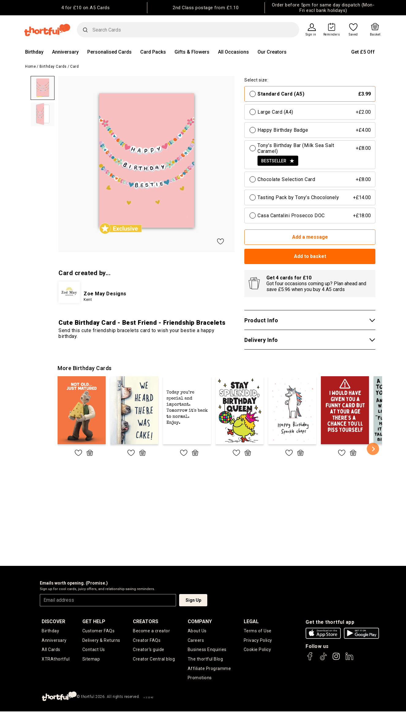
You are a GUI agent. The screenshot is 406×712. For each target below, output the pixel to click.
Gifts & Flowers (192, 52)
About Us (197, 630)
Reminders (331, 34)
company (200, 621)
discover (53, 621)
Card (74, 66)
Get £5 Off (363, 52)
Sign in (311, 34)
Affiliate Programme (209, 668)
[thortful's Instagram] (336, 659)
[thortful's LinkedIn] (349, 659)
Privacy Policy (258, 640)
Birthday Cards (53, 66)
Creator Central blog (154, 659)
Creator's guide (148, 649)
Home (30, 66)
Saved (353, 34)
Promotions (200, 678)
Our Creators (272, 52)
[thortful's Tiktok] (323, 659)
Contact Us (93, 649)
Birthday (34, 52)
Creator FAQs (146, 640)
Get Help (93, 621)
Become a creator (151, 630)
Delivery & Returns (101, 640)
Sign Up (193, 600)
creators (145, 621)
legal (251, 621)
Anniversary (65, 52)
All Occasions (233, 52)
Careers (196, 640)
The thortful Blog (205, 659)
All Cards (51, 649)
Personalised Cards (109, 52)
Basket (375, 34)
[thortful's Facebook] (310, 659)
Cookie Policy (257, 649)
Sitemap (91, 659)
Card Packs (153, 52)
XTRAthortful (56, 659)
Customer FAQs (98, 630)
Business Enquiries (207, 649)
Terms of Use (258, 630)
